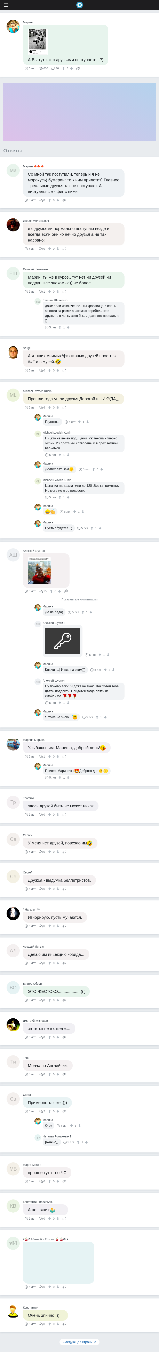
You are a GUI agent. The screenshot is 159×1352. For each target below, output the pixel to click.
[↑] (64, 68)
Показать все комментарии (80, 599)
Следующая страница (79, 1342)
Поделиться (78, 68)
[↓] (71, 68)
